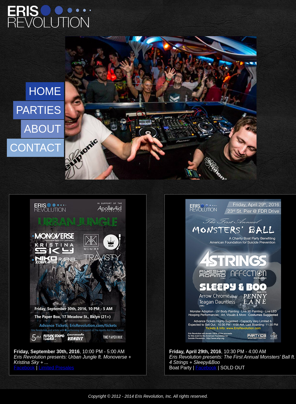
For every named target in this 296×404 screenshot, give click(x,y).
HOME (45, 91)
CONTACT (35, 148)
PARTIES (38, 110)
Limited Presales (56, 367)
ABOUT (42, 129)
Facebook (24, 367)
